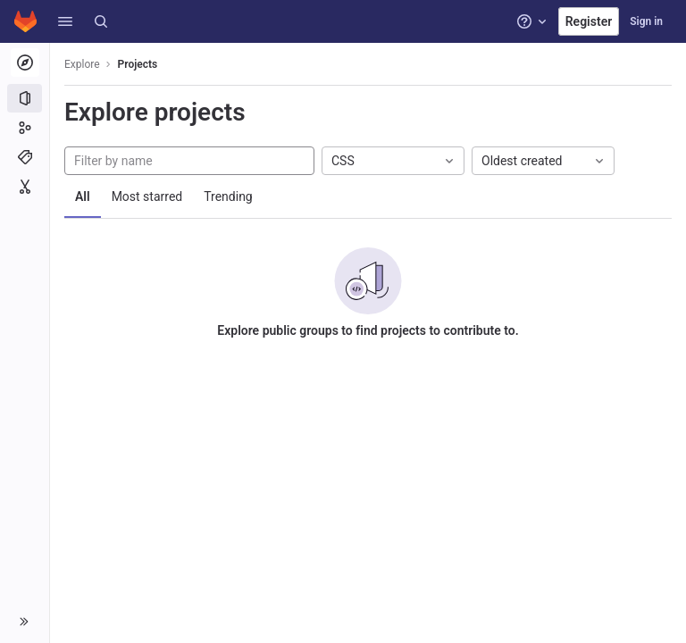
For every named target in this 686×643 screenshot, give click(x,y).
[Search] (101, 21)
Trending (228, 196)
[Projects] (24, 98)
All (82, 196)
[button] (65, 21)
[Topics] (24, 157)
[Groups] (24, 127)
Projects (138, 64)
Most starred (147, 196)
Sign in (646, 21)
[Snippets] (24, 186)
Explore (82, 64)
